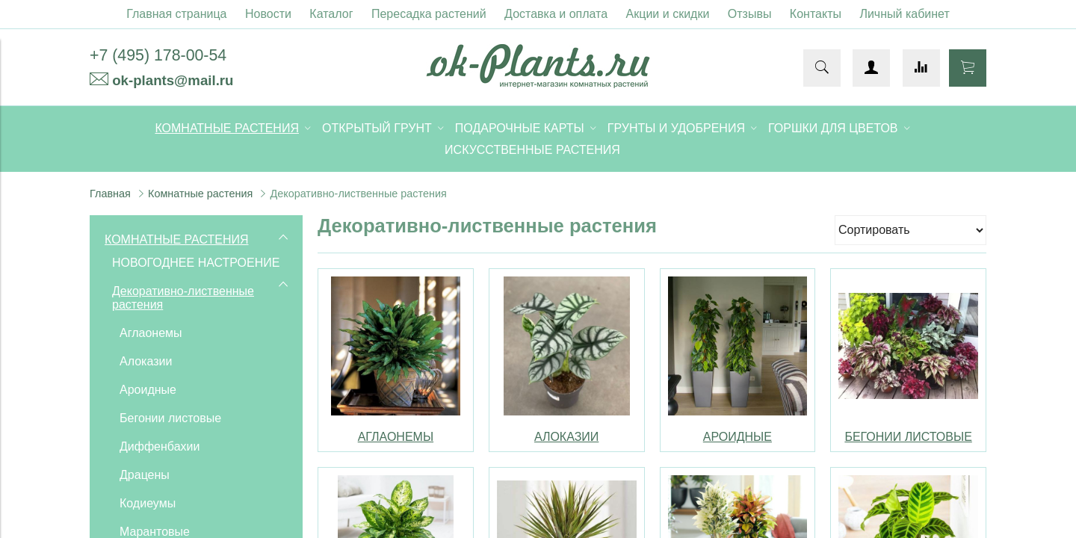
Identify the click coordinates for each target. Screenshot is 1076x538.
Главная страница (176, 13)
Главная (110, 194)
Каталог (331, 13)
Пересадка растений (428, 13)
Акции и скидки (668, 13)
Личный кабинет (904, 13)
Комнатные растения (200, 194)
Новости (268, 13)
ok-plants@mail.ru (172, 80)
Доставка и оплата (555, 13)
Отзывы (750, 13)
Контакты (815, 13)
